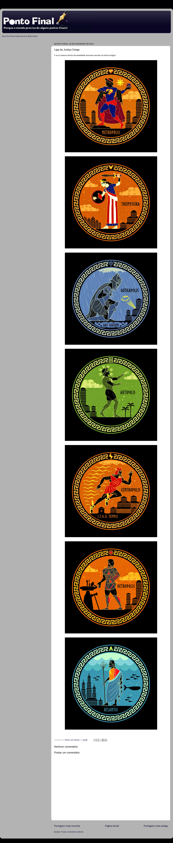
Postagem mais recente (67, 826)
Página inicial (112, 826)
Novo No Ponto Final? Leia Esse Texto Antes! (20, 36)
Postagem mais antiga (156, 826)
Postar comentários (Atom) (72, 832)
